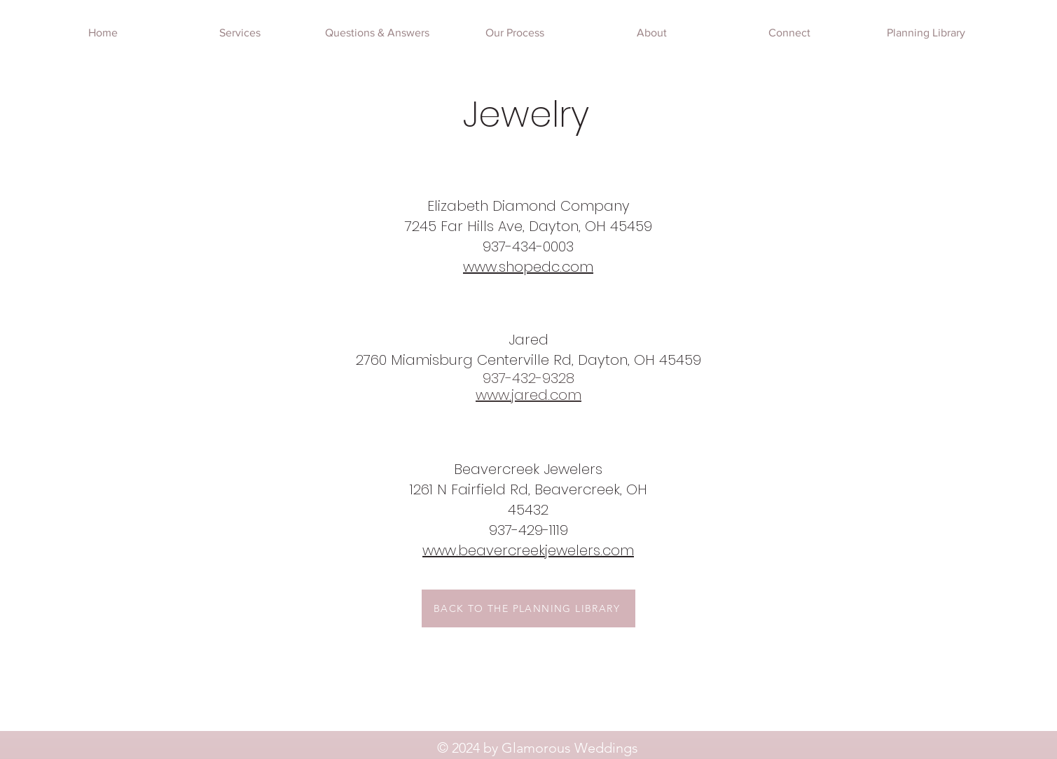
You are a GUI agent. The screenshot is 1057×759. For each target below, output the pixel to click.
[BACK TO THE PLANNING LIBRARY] (528, 608)
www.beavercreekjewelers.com (528, 550)
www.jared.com (528, 395)
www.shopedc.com (528, 267)
